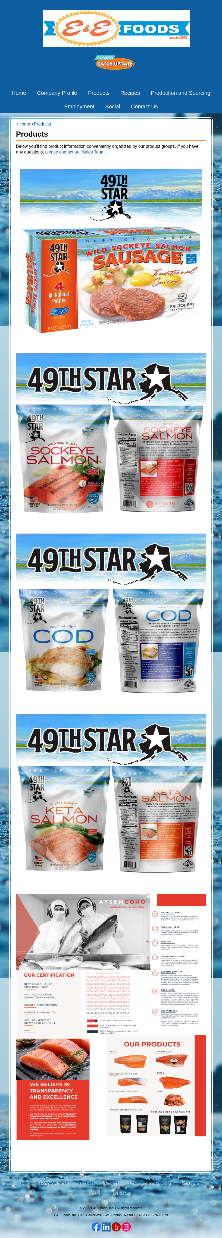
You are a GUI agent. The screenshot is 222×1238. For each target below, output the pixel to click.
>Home (23, 124)
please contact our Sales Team (75, 152)
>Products (41, 124)
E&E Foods (116, 28)
